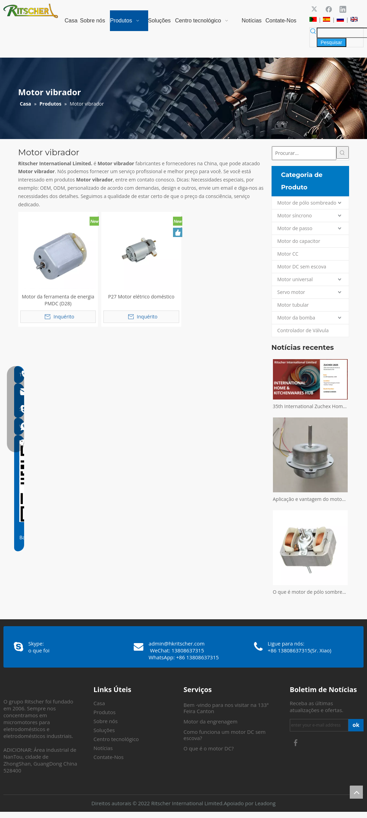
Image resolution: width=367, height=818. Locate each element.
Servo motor (291, 292)
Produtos (104, 712)
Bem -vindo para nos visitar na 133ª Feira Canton (226, 707)
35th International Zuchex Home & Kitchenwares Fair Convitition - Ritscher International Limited (310, 406)
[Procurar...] (304, 153)
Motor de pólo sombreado (306, 202)
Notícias (103, 748)
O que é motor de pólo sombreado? (310, 592)
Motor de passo (295, 228)
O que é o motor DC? (209, 748)
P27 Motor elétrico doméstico (141, 296)
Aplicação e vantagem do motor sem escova (310, 499)
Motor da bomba (296, 317)
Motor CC (287, 253)
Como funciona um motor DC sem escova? (225, 734)
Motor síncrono (294, 215)
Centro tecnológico (116, 739)
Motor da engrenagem (211, 721)
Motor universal (295, 279)
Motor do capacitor (298, 241)
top (356, 792)
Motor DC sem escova (301, 266)
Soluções (104, 730)
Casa (99, 703)
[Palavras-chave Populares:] (331, 42)
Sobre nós (105, 721)
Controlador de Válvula (303, 330)
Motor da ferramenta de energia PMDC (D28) (58, 300)
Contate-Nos (108, 756)
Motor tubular (293, 305)
